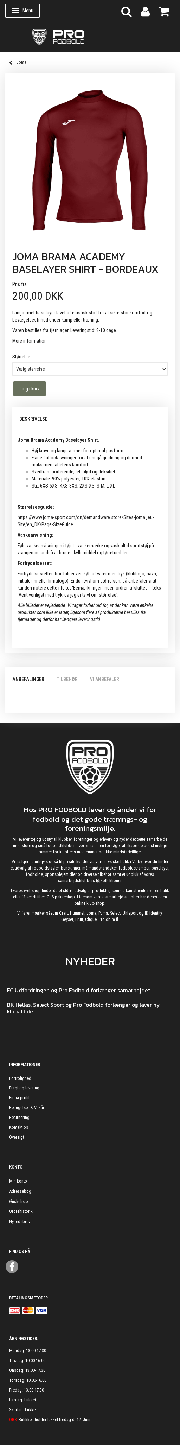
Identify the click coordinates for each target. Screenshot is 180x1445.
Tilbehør (67, 679)
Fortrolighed (20, 1078)
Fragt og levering (24, 1087)
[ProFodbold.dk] (90, 37)
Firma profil (19, 1097)
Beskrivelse (33, 419)
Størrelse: (21, 356)
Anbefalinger (28, 679)
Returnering (19, 1117)
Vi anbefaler (104, 679)
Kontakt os (18, 1127)
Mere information (29, 341)
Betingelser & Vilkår (26, 1107)
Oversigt (16, 1137)
